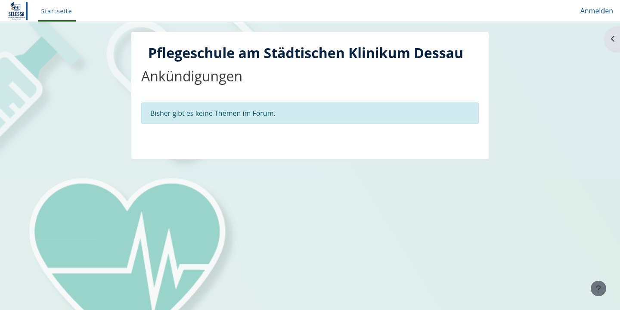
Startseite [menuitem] (56, 11)
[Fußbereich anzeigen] (598, 288)
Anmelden (596, 11)
